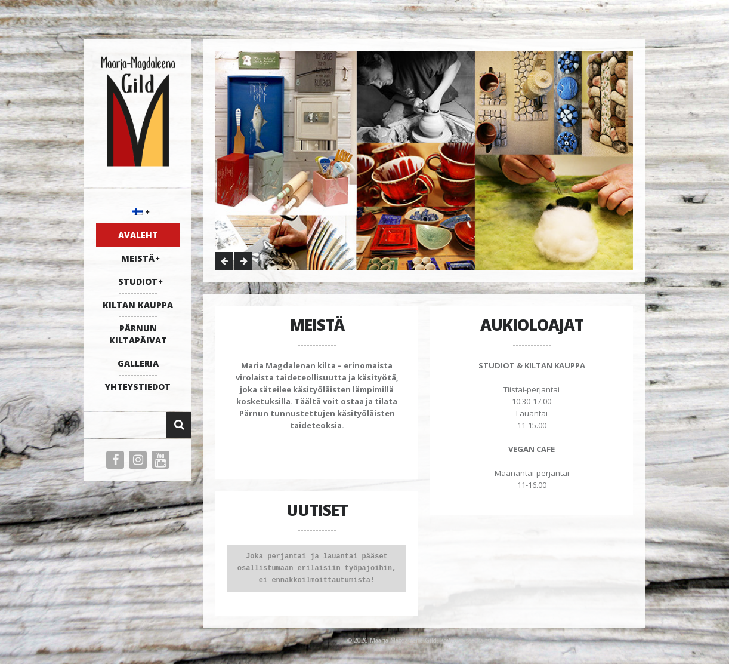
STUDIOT (137, 281)
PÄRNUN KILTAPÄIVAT (138, 334)
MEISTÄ (138, 258)
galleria (138, 363)
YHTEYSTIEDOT (138, 386)
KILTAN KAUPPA (138, 305)
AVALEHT (138, 235)
